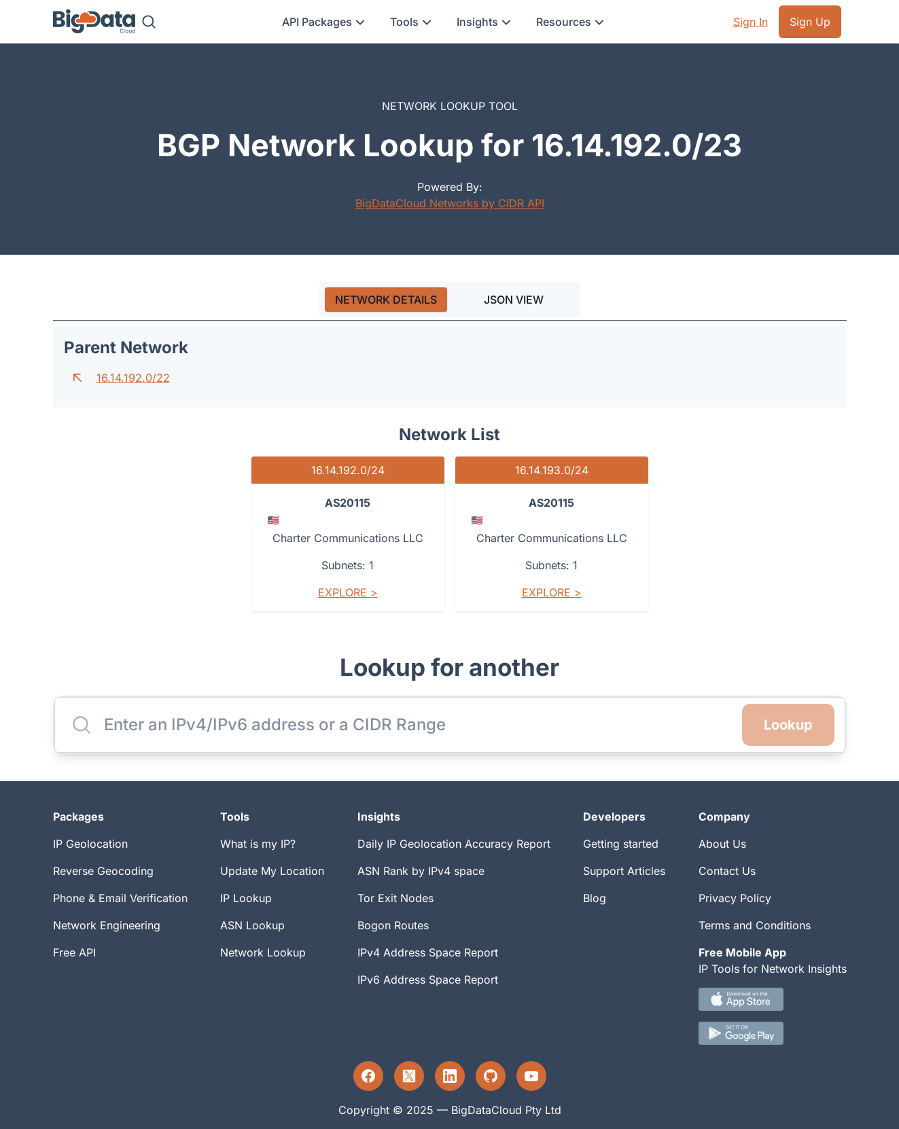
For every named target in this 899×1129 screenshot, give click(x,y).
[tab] (386, 299)
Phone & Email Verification (120, 898)
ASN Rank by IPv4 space (420, 871)
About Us (722, 843)
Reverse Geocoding (103, 871)
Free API (74, 952)
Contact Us (727, 871)
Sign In (750, 22)
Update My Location (272, 871)
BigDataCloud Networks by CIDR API (449, 203)
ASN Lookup (252, 925)
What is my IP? (258, 843)
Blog (594, 898)
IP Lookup (246, 898)
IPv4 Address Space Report (427, 952)
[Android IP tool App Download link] (773, 1033)
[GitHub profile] (491, 1076)
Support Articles (624, 871)
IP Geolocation (90, 843)
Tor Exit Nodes (395, 898)
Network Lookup (263, 952)
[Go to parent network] (77, 377)
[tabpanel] (450, 474)
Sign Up (810, 22)
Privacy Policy (735, 898)
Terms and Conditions (755, 925)
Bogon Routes (393, 925)
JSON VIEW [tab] (514, 299)
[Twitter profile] (409, 1076)
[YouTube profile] (531, 1076)
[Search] (148, 21)
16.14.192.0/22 (133, 377)
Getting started (620, 843)
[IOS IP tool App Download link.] (773, 999)
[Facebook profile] (368, 1076)
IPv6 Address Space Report (427, 979)
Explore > (348, 592)
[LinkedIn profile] (450, 1076)
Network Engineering (106, 925)
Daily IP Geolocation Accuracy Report (453, 843)
